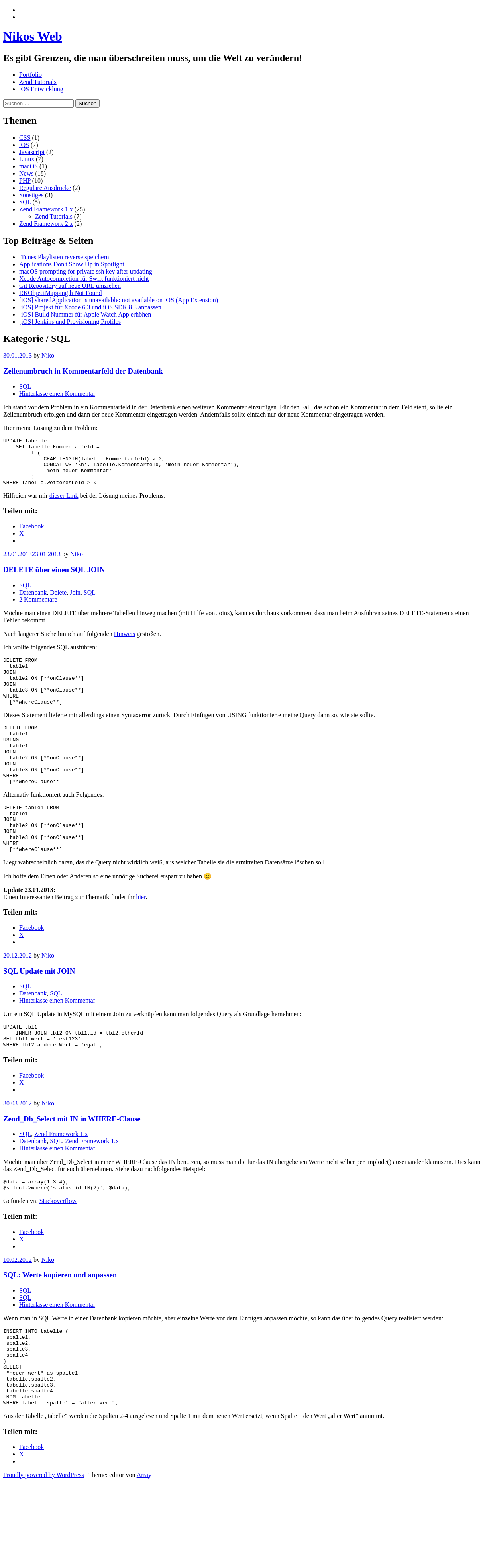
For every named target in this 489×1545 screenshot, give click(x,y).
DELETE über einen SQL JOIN (54, 579)
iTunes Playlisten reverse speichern (64, 257)
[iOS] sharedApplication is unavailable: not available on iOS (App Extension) (118, 300)
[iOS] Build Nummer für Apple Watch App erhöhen (85, 314)
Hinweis (124, 643)
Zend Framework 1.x (46, 209)
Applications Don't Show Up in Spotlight (71, 264)
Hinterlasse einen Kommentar (57, 393)
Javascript (32, 152)
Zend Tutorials (38, 81)
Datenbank (33, 601)
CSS (24, 137)
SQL (25, 202)
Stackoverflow (58, 1248)
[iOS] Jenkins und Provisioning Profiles (70, 321)
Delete (58, 601)
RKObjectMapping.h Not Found (60, 292)
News (26, 173)
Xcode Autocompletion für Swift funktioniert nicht (84, 278)
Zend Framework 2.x (46, 223)
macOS (28, 166)
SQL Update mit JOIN (39, 1011)
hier (140, 937)
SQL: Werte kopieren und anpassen (60, 1322)
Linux (26, 159)
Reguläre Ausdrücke (45, 187)
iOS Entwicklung (41, 89)
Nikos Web (32, 36)
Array (144, 1538)
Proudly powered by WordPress (43, 1538)
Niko (47, 355)
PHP (25, 180)
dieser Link (63, 505)
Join (75, 601)
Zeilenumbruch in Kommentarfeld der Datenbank (83, 371)
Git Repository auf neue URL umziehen (70, 285)
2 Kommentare (38, 609)
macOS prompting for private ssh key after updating (85, 271)
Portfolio (30, 74)
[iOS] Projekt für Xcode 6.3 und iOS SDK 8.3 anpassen (90, 307)
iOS (24, 144)
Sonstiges (31, 195)
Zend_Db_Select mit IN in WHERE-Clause (72, 1164)
